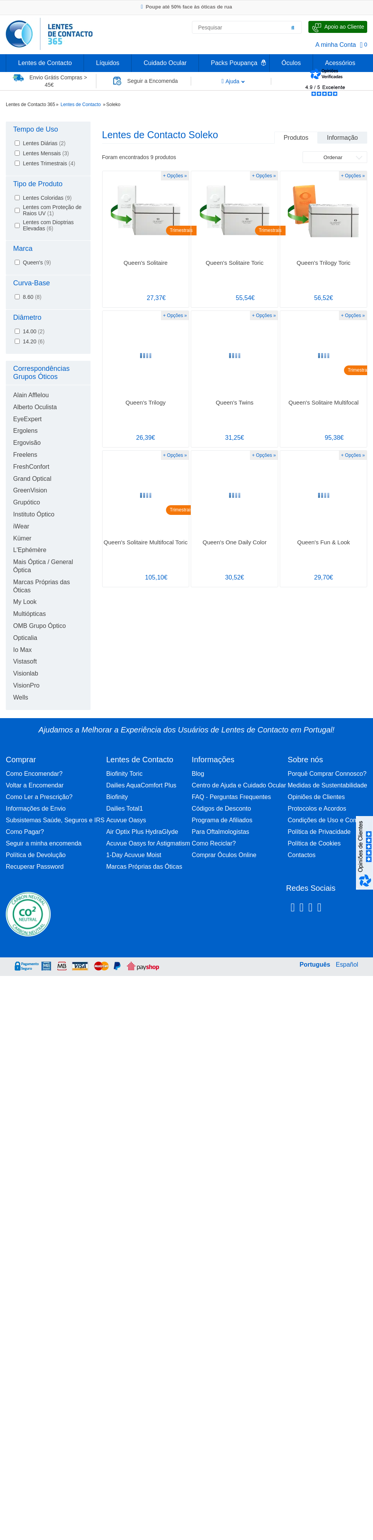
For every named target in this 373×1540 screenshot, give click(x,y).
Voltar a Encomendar (34, 785)
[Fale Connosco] (337, 27)
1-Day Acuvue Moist (133, 855)
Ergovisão (27, 442)
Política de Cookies (314, 843)
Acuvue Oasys (126, 820)
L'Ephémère (29, 550)
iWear (21, 526)
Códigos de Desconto (221, 808)
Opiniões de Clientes (316, 797)
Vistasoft (25, 661)
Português (314, 964)
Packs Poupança (234, 63)
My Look (24, 602)
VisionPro (26, 685)
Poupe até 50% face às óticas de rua (186, 7)
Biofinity (117, 797)
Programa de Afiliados (222, 820)
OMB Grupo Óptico (39, 626)
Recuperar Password (34, 866)
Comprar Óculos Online (224, 855)
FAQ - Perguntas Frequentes (231, 797)
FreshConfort (31, 466)
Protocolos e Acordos (317, 808)
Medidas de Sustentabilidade (327, 785)
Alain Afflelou (31, 395)
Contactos (302, 855)
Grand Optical (32, 478)
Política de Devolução (36, 855)
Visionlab (25, 673)
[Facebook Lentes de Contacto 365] (293, 908)
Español (347, 964)
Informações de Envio (36, 808)
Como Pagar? (25, 831)
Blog (198, 773)
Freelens (25, 454)
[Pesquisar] (293, 27)
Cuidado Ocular (165, 63)
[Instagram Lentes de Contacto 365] (301, 908)
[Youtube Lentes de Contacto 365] (339, 908)
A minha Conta (335, 44)
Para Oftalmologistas (221, 831)
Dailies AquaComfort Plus (141, 785)
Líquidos (108, 63)
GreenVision (30, 490)
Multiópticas (29, 614)
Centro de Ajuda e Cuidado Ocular (239, 785)
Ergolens (25, 430)
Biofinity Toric (124, 773)
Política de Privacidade (319, 831)
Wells (20, 697)
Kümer (22, 538)
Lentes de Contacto (45, 63)
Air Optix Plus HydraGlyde (142, 831)
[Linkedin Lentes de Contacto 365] (310, 908)
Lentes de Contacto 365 (30, 104)
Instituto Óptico (34, 514)
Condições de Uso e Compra (327, 820)
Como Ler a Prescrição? (39, 797)
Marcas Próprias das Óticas (144, 866)
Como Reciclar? (214, 843)
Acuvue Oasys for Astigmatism (148, 843)
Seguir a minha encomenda (44, 843)
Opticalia (25, 638)
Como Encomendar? (34, 773)
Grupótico (26, 502)
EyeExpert (27, 419)
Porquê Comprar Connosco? (327, 773)
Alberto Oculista (35, 407)
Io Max (22, 650)
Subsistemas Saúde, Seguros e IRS (55, 820)
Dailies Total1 (124, 808)
